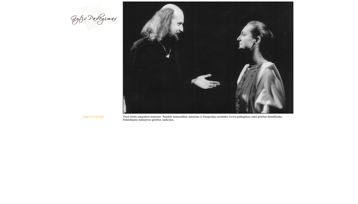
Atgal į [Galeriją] (92, 116)
